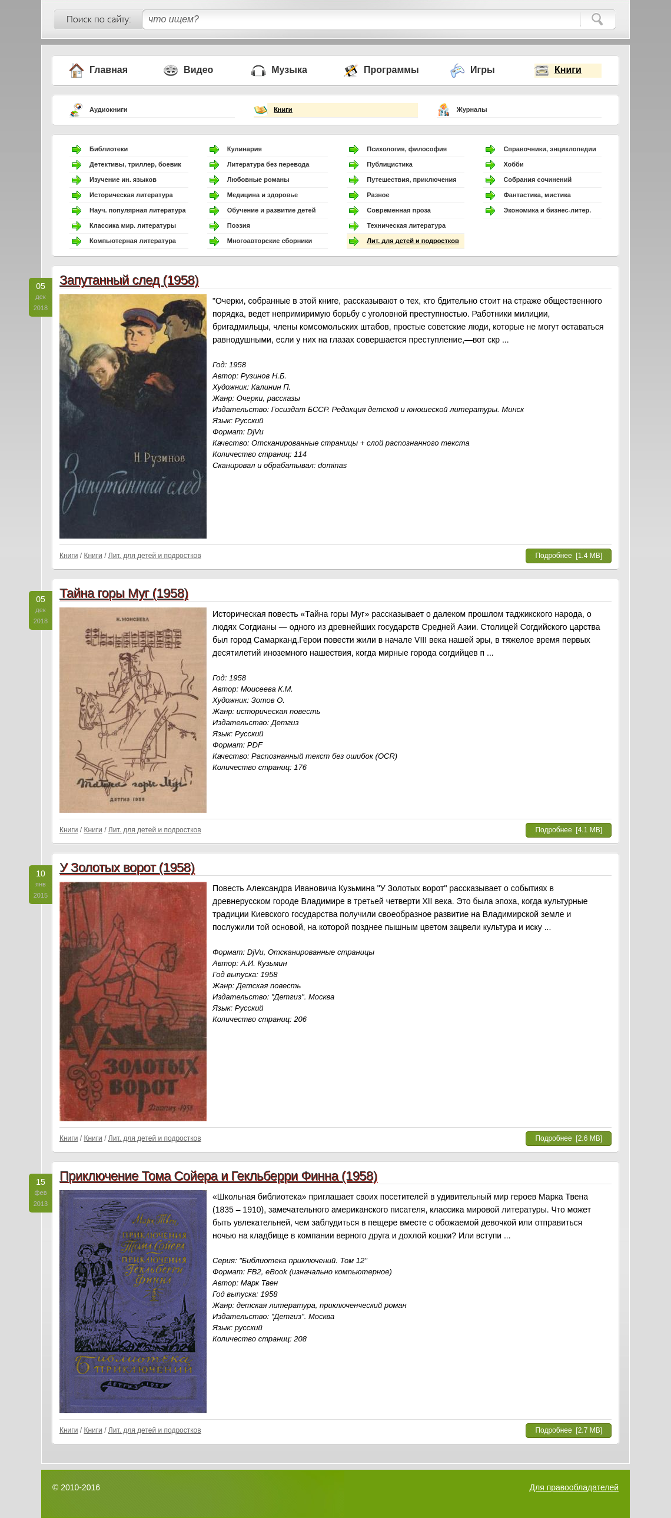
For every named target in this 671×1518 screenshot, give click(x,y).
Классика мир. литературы (132, 225)
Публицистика (390, 164)
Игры (482, 70)
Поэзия (238, 225)
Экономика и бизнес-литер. (547, 210)
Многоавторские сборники (270, 240)
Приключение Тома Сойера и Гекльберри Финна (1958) (218, 1175)
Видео (198, 70)
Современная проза (399, 210)
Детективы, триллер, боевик (135, 164)
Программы (391, 70)
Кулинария (244, 148)
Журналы (472, 109)
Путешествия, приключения (411, 179)
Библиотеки (108, 148)
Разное (378, 194)
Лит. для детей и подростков (413, 240)
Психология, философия (407, 148)
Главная (108, 70)
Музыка (289, 70)
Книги (568, 70)
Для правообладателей (574, 1487)
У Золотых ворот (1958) (126, 867)
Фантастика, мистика (536, 194)
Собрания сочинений (537, 179)
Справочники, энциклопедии (549, 148)
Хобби (513, 164)
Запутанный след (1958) (128, 280)
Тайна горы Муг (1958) (123, 593)
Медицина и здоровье (262, 194)
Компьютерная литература (132, 240)
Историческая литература (131, 194)
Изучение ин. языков (123, 179)
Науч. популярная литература (137, 210)
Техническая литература (406, 225)
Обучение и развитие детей (271, 210)
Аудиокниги (108, 109)
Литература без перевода (268, 164)
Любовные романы (258, 179)
